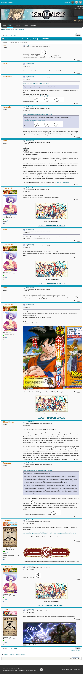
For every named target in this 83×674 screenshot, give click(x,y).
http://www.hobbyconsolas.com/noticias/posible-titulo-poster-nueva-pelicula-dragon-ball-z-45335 (49, 533)
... (10, 35)
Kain (6, 609)
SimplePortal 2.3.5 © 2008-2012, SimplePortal (14, 670)
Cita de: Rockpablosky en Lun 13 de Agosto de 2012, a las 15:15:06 (37, 114)
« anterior (73, 33)
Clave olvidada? (78, 20)
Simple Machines (20, 668)
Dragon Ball (29, 45)
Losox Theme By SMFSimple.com (71, 669)
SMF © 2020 (12, 668)
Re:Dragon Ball (30, 63)
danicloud (8, 520)
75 (11, 35)
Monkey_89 (9, 188)
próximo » (78, 33)
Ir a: (71, 658)
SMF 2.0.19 (6, 668)
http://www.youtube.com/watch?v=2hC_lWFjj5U (36, 96)
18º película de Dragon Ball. (61, 182)
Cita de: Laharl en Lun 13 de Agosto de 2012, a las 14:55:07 (36, 83)
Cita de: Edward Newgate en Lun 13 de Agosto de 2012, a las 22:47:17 (38, 470)
